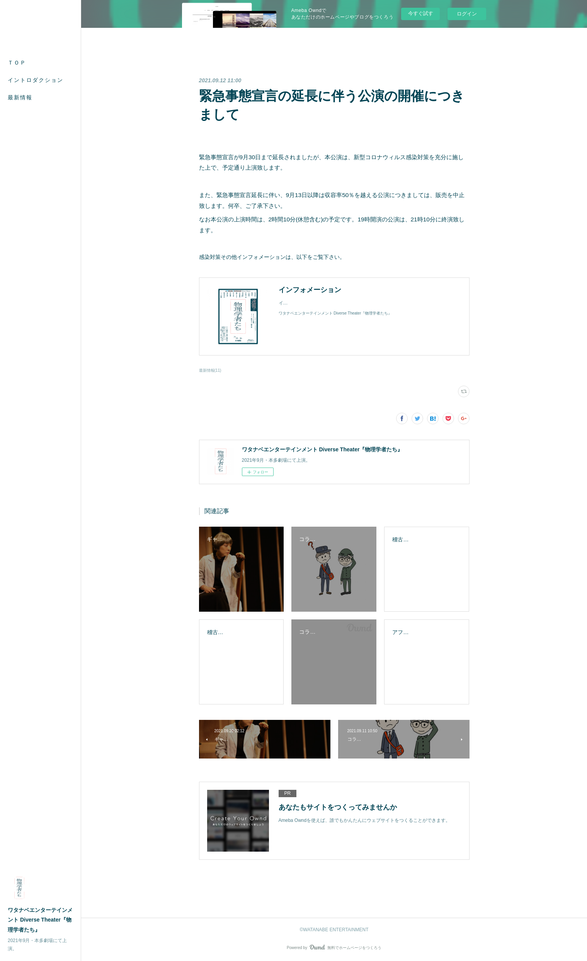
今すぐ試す (420, 13)
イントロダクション (35, 80)
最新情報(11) (210, 370)
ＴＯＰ (17, 63)
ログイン (467, 14)
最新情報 (20, 97)
